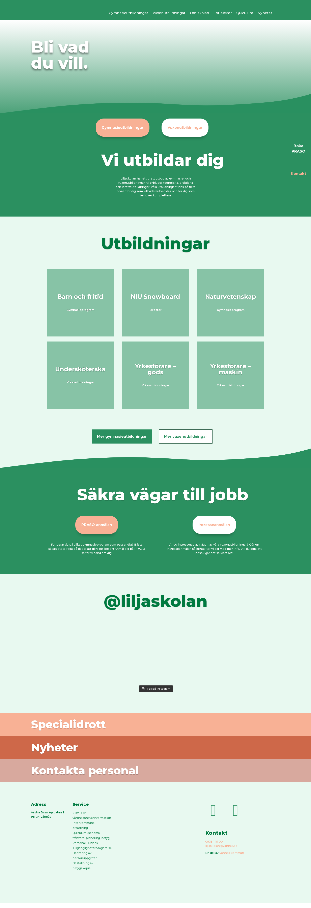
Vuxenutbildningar (169, 13)
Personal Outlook (85, 847)
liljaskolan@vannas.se (221, 850)
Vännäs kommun (231, 857)
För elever (223, 13)
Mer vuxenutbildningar (187, 437)
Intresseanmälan (214, 526)
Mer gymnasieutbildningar (120, 437)
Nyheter (265, 13)
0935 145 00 (214, 846)
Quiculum (244, 13)
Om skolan (199, 13)
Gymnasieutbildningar (128, 13)
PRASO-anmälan (96, 526)
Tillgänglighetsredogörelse (92, 852)
